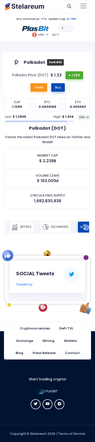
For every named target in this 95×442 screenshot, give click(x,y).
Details (21, 227)
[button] (35, 28)
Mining (48, 340)
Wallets (70, 340)
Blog (19, 353)
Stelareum (38, 433)
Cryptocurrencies (35, 328)
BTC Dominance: (28, 19)
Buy (58, 87)
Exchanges (56, 227)
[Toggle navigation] (83, 6)
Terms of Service (71, 433)
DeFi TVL (66, 328)
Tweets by (24, 284)
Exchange (24, 340)
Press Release (44, 353)
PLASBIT (48, 391)
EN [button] (54, 35)
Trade (38, 87)
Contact (72, 353)
